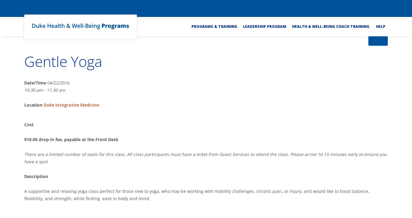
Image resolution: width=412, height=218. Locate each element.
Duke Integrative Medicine (71, 105)
